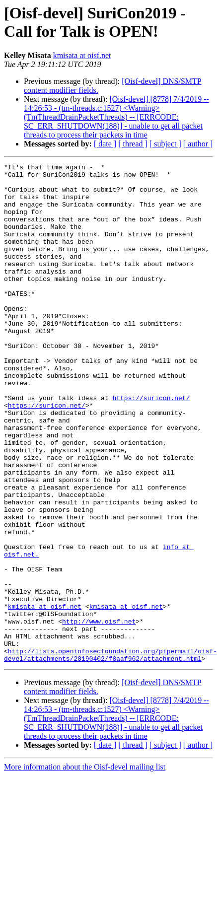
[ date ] (105, 144)
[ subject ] (165, 144)
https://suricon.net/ (151, 445)
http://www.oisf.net (99, 713)
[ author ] (198, 144)
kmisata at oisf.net (82, 55)
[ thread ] (132, 144)
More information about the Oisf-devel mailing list (84, 866)
